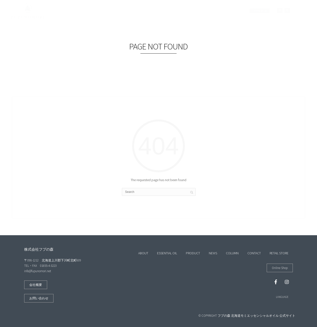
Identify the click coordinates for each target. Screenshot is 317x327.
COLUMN (184, 10)
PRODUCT (145, 10)
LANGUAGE (282, 297)
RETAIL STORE (231, 10)
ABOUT (95, 10)
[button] (35, 284)
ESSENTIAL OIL (119, 10)
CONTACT (206, 10)
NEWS (165, 10)
